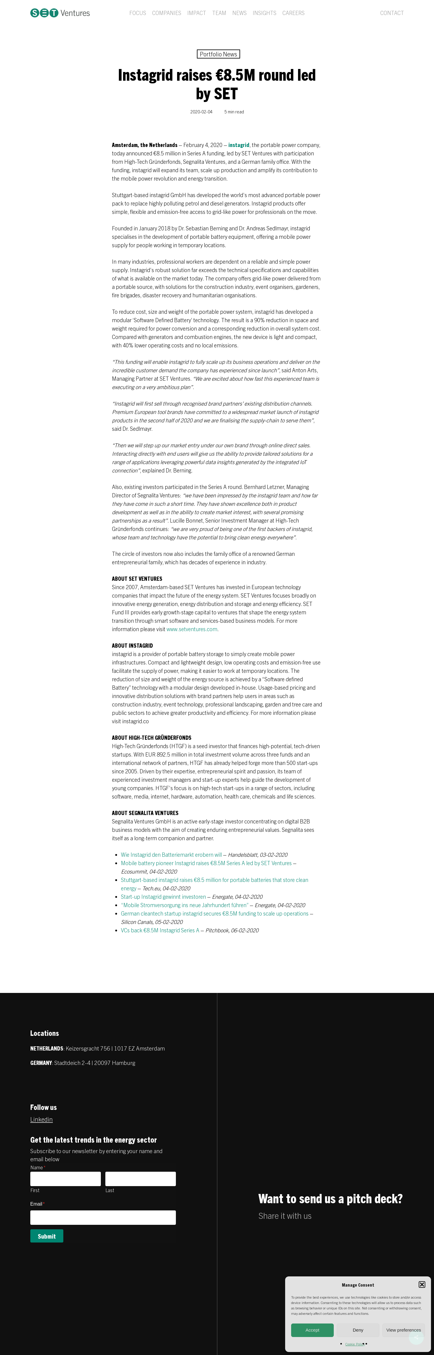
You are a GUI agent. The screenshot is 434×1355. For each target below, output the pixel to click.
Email (37, 1204)
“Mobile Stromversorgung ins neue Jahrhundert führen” (185, 904)
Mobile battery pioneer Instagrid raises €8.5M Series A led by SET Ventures (206, 862)
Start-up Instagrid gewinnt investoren (163, 896)
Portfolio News (218, 54)
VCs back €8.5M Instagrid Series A (160, 930)
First (34, 1190)
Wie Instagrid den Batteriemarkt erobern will (171, 854)
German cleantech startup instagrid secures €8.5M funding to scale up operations (215, 913)
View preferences (403, 1330)
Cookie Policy (355, 1344)
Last (109, 1190)
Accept (312, 1330)
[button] (422, 1285)
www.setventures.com (192, 628)
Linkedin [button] (41, 1119)
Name (38, 1167)
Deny (358, 1330)
